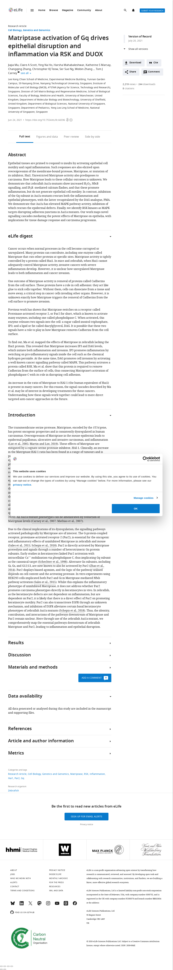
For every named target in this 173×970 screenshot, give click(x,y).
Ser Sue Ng (66, 69)
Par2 (17, 778)
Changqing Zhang (19, 69)
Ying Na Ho (45, 65)
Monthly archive (58, 878)
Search (125, 10)
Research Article (17, 26)
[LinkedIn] (21, 905)
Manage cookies (143, 497)
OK (136, 508)
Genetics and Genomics (36, 30)
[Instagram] (48, 905)
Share (132, 72)
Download (135, 63)
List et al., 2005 (18, 444)
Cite (155, 63)
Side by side (92, 137)
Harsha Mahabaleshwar (69, 65)
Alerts (134, 10)
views (129, 84)
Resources (54, 886)
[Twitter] (30, 905)
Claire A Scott (28, 65)
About (98, 10)
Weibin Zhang (83, 69)
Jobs (12, 874)
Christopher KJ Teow (45, 69)
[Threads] (66, 905)
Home (41, 10)
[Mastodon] (39, 905)
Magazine (67, 10)
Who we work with (20, 878)
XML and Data (56, 890)
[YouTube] (57, 905)
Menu (32, 10)
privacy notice (22, 484)
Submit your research (152, 10)
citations (128, 88)
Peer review (71, 137)
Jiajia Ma (13, 65)
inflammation (97, 774)
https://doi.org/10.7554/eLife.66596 (45, 120)
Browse (53, 10)
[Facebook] (74, 905)
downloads (146, 84)
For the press (56, 882)
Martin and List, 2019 (43, 444)
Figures (47, 137)
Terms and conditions (22, 890)
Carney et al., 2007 (44, 521)
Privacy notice (86, 824)
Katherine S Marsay (98, 65)
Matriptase (76, 774)
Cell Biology (15, 30)
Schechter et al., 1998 (52, 562)
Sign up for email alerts (86, 816)
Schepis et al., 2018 (44, 546)
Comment (155, 73)
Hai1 (10, 778)
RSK (86, 774)
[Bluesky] (12, 905)
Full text (24, 137)
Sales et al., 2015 (19, 546)
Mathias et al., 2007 (69, 521)
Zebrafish (13, 790)
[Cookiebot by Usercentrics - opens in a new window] (145, 458)
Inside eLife (55, 874)
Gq (22, 778)
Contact (14, 886)
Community (84, 10)
